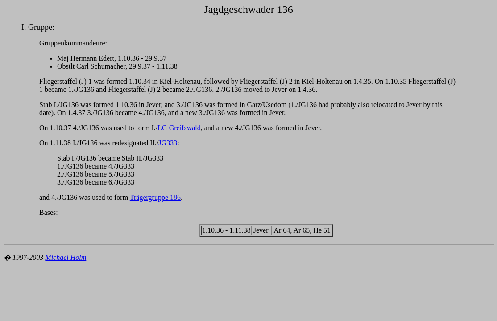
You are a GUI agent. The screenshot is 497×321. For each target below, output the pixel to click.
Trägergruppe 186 (155, 197)
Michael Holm (65, 257)
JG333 (167, 143)
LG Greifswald (178, 128)
